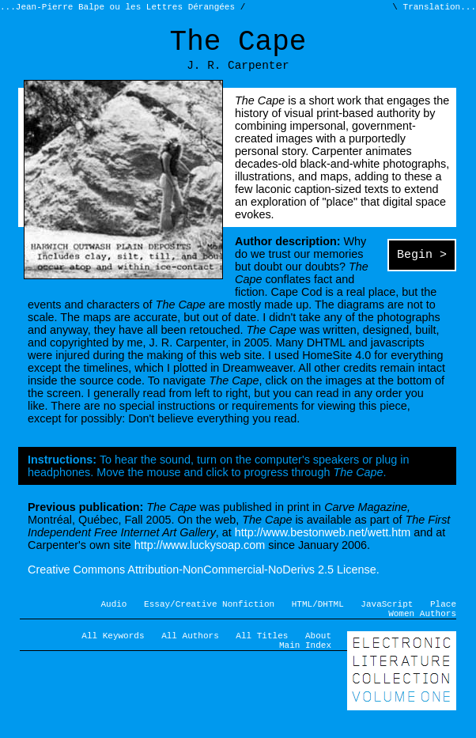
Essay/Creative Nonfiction (209, 617)
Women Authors (422, 628)
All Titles (262, 653)
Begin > (422, 267)
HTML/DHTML (318, 617)
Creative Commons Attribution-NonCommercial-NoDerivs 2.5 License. (204, 580)
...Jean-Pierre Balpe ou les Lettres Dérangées (120, 8)
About (318, 653)
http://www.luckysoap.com (200, 556)
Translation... (437, 8)
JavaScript (387, 617)
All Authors (190, 653)
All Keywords (112, 653)
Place (443, 617)
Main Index (305, 665)
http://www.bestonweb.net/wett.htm (322, 543)
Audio (114, 617)
